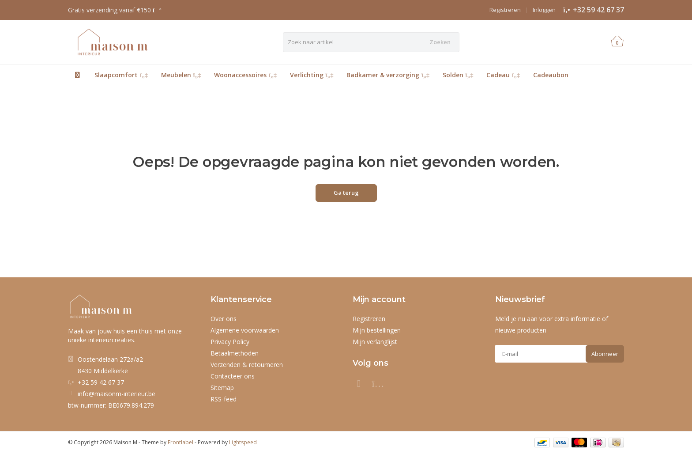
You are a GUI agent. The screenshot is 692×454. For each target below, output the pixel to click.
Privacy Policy (230, 341)
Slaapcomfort (121, 75)
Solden (458, 75)
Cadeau (503, 75)
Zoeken (440, 42)
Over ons (224, 318)
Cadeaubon (550, 75)
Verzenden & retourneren (247, 364)
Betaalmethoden (235, 353)
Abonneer (604, 354)
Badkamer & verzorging (387, 75)
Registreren (505, 10)
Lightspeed (243, 442)
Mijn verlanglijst (375, 341)
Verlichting (312, 75)
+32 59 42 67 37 (598, 10)
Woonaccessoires (245, 75)
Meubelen (181, 75)
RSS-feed (224, 399)
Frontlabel (180, 442)
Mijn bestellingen (377, 330)
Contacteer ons (233, 376)
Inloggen (544, 10)
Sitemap (222, 387)
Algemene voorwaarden (245, 330)
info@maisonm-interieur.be (116, 394)
